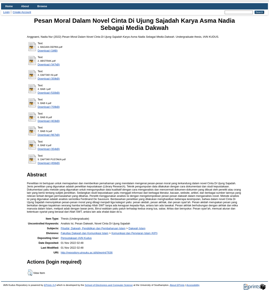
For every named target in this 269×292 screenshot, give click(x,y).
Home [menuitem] (9, 6)
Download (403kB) (49, 121)
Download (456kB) (49, 163)
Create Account (22, 12)
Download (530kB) (49, 92)
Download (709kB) (49, 106)
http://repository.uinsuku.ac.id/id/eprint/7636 (87, 252)
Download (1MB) (48, 50)
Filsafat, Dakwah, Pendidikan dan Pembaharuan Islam (93, 228)
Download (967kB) (49, 134)
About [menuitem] (25, 6)
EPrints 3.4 (50, 285)
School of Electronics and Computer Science (109, 285)
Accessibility (193, 285)
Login (6, 12)
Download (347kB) (49, 64)
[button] (30, 272)
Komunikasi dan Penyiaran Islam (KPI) (134, 233)
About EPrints (177, 285)
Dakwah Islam (137, 228)
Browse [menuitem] (42, 6)
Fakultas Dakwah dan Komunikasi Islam (84, 233)
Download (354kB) (49, 149)
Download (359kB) (49, 78)
